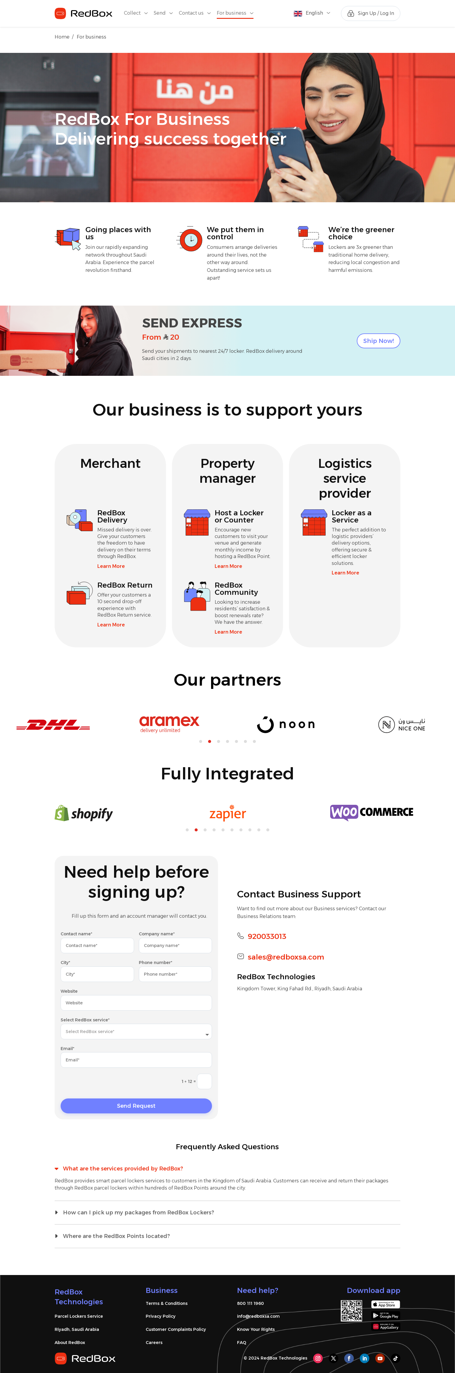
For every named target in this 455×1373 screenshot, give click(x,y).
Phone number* (155, 962)
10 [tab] (267, 829)
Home (62, 37)
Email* (67, 1048)
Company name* (157, 934)
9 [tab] (258, 829)
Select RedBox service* (85, 1020)
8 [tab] (249, 829)
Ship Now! (378, 340)
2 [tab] (209, 741)
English (314, 13)
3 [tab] (218, 741)
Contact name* (76, 934)
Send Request (136, 1106)
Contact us (191, 13)
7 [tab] (254, 741)
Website (69, 991)
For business (231, 13)
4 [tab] (227, 741)
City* (65, 962)
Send (160, 13)
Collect (132, 13)
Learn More (111, 566)
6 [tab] (245, 741)
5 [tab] (236, 741)
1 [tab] (200, 741)
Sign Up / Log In (376, 13)
